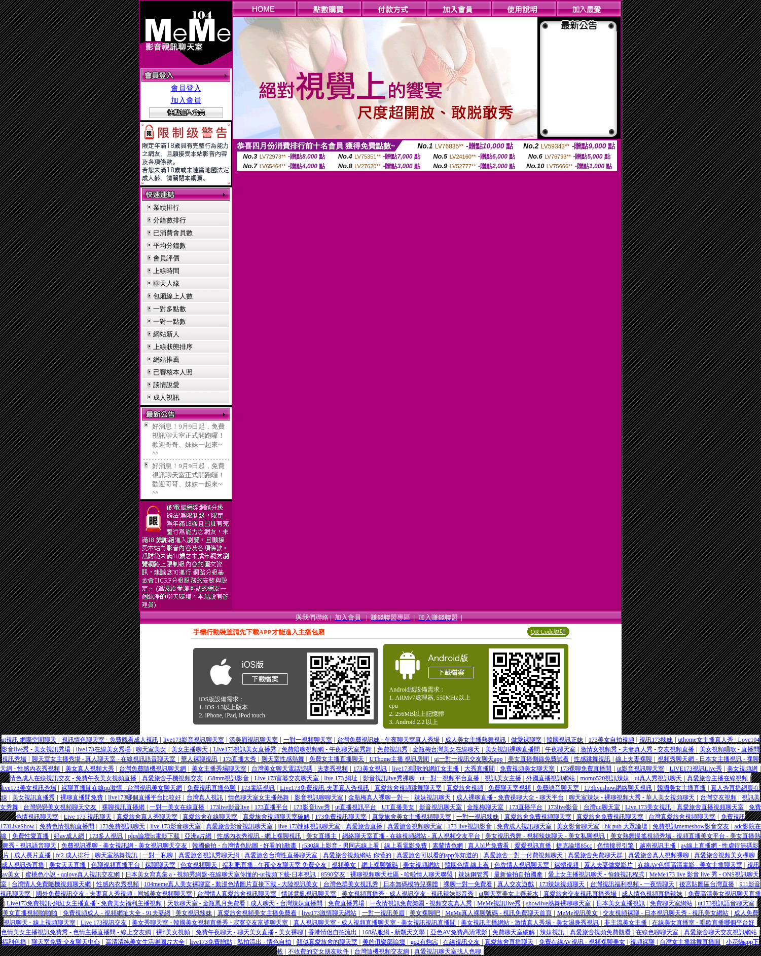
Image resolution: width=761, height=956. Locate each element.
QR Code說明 (548, 631)
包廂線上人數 (173, 296)
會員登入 (186, 88)
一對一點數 (169, 321)
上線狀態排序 (173, 347)
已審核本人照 (173, 372)
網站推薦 (166, 359)
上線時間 (166, 271)
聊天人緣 (166, 283)
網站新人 (166, 334)
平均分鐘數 (169, 245)
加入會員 (186, 100)
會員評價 (166, 258)
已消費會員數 (173, 233)
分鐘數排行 (169, 220)
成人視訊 (166, 397)
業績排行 (166, 207)
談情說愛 (166, 385)
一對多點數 (169, 309)
